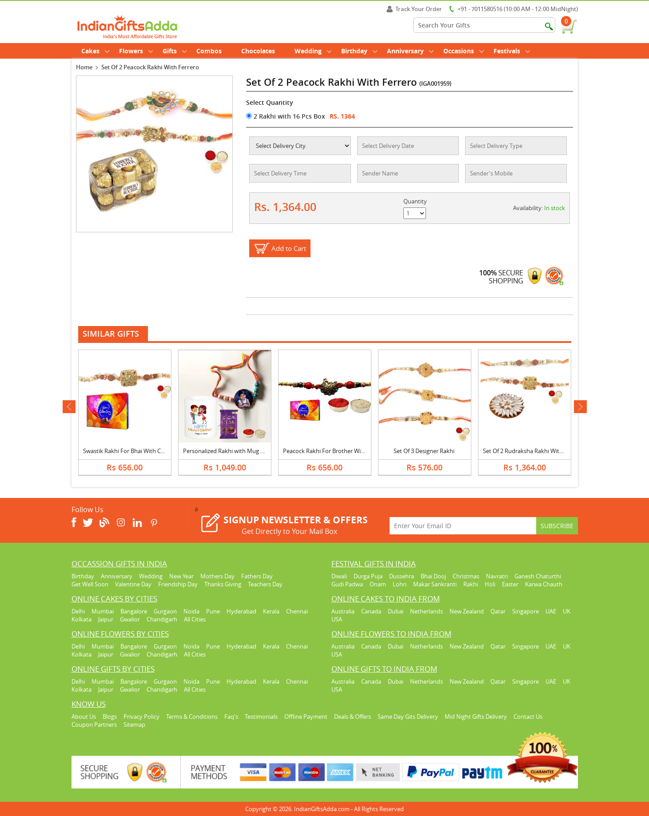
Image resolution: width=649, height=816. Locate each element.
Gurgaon (165, 611)
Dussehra (401, 576)
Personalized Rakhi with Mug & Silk (229, 451)
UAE (550, 611)
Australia (342, 611)
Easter (510, 584)
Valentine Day (133, 584)
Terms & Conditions (192, 716)
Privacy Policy (141, 716)
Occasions (463, 51)
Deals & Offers (352, 716)
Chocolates (258, 51)
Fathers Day (257, 576)
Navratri (497, 576)
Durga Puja (368, 576)
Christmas (466, 576)
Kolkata (82, 619)
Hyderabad (241, 611)
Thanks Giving (222, 584)
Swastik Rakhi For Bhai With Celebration (135, 451)
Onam (378, 584)
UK (566, 611)
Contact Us (528, 716)
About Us (84, 716)
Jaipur (105, 619)
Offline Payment (305, 716)
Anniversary (410, 51)
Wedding (313, 51)
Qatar (498, 611)
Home (84, 67)
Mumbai (103, 611)
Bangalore (133, 611)
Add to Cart (288, 248)
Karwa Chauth (543, 584)
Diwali (339, 576)
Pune (213, 611)
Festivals (512, 51)
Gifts (175, 51)
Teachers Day (265, 584)
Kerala (271, 611)
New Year (181, 576)
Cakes (95, 51)
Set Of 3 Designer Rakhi (424, 451)
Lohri (399, 584)
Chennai (297, 611)
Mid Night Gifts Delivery (476, 716)
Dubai (395, 611)
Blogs (110, 716)
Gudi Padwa (347, 584)
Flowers (136, 51)
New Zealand (467, 611)
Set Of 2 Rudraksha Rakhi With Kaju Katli (536, 451)
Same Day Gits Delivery (408, 716)
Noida (191, 611)
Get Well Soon (90, 584)
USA (336, 619)
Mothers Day (217, 576)
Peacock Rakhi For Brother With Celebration (340, 451)
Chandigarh (162, 619)
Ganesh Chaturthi (537, 576)
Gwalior (130, 619)
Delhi (78, 611)
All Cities (195, 619)
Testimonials (261, 716)
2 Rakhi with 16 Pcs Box (285, 116)
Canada (371, 611)
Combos (209, 51)
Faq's (231, 716)
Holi (490, 584)
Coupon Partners (94, 724)
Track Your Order (414, 9)
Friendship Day (178, 584)
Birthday (359, 51)
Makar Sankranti (435, 584)
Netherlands (426, 611)
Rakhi (470, 584)
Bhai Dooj (433, 576)
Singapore (525, 611)
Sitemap (134, 724)
